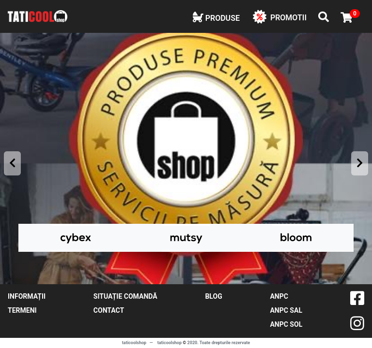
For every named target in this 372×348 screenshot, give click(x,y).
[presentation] (12, 163)
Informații (27, 296)
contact (108, 310)
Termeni (22, 310)
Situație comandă (125, 296)
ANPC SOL (286, 324)
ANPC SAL (286, 310)
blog (213, 296)
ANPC (279, 296)
